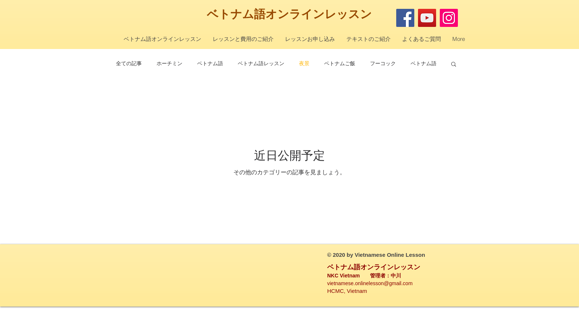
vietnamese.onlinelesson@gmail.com (369, 283)
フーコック (383, 63)
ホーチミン (169, 63)
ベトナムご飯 (339, 63)
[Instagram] (449, 18)
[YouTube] (427, 18)
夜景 (304, 63)
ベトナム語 (236, 14)
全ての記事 (129, 63)
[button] (453, 65)
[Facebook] (405, 18)
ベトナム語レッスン (261, 63)
